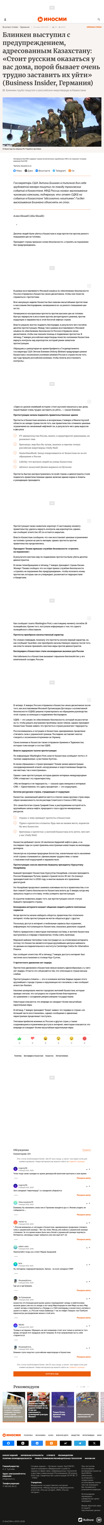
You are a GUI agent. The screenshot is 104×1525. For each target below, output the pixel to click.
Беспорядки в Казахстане (33, 1056)
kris (20, 1263)
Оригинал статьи (94, 27)
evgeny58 (23, 1168)
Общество (75, 1435)
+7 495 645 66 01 (9, 1486)
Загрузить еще (52, 1374)
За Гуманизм (25, 1297)
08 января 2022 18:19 (40, 27)
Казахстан (49, 1056)
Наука (50, 1435)
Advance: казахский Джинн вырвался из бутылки (45, 467)
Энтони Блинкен (62, 1056)
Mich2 (21, 1325)
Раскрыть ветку (84, 1178)
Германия (24, 27)
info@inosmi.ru (9, 1479)
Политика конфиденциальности (17, 1458)
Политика (18, 1056)
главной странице (77, 1161)
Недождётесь (25, 1280)
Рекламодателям (65, 1455)
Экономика (40, 1435)
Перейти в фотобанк (33, 149)
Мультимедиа (88, 1435)
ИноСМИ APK (90, 1458)
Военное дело (62, 1435)
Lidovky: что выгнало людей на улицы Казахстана (45, 461)
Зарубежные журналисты (32, 1455)
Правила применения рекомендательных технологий (58, 1458)
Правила (86, 1150)
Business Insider (10, 27)
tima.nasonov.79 (26, 1202)
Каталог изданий (10, 1455)
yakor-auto (23, 1246)
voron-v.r (23, 1222)
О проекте (51, 1455)
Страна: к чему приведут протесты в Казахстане (44, 818)
